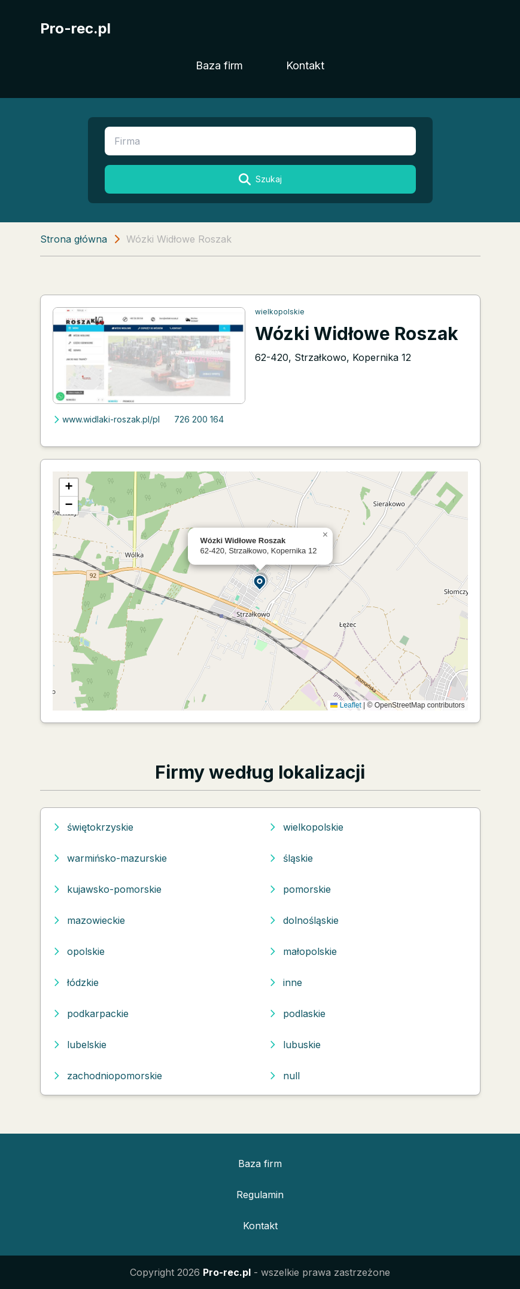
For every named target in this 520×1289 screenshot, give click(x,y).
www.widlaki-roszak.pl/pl (106, 419)
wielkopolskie (280, 311)
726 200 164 (199, 419)
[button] (260, 581)
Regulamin (260, 1195)
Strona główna (73, 239)
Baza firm (219, 65)
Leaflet (345, 705)
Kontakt (305, 65)
